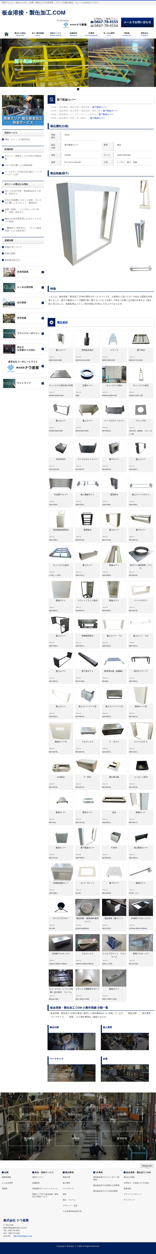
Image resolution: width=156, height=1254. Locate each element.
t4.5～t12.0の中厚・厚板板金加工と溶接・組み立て (23, 192)
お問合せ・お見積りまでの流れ (136, 1183)
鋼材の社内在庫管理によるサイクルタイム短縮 (23, 220)
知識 (6, 1172)
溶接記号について (13, 247)
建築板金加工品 (12, 260)
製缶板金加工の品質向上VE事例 (106, 1185)
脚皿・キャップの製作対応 (17, 139)
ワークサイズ (68, 1188)
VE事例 (75, 1138)
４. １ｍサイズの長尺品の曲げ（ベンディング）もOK (23, 173)
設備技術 (122, 1114)
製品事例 (29, 1138)
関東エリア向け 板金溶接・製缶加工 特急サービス (45, 1195)
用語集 (4, 1188)
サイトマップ (129, 1200)
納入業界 (66, 1183)
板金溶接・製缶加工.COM (34, 13)
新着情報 (122, 1138)
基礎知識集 (6, 1177)
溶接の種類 (10, 253)
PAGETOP (147, 1166)
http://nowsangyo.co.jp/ (22, 1236)
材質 (64, 1194)
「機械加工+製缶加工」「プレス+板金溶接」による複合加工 (23, 229)
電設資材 (62, 322)
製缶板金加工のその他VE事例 (105, 1191)
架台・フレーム (69, 1200)
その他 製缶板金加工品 (72, 1211)
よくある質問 (7, 1183)
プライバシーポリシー (133, 1194)
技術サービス (75, 1114)
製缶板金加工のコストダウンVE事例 (106, 1178)
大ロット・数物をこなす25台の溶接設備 (23, 157)
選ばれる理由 (29, 1114)
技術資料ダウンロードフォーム (45, 1188)
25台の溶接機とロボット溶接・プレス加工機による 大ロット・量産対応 (23, 201)
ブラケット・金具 (70, 1206)
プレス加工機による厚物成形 (18, 165)
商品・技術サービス (44, 1172)
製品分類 (66, 1177)
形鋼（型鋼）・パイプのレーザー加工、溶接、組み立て (22, 210)
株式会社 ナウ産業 (74, 1246)
